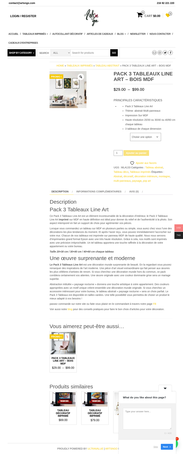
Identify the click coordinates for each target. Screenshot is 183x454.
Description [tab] (60, 191)
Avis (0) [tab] (134, 191)
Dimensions (121, 135)
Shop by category (20, 52)
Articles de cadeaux (100, 33)
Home (60, 65)
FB (154, 303)
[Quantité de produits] (118, 153)
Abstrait (118, 176)
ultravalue (95, 448)
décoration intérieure (146, 176)
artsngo (111, 448)
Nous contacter (160, 33)
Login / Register (23, 16)
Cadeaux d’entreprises (23, 42)
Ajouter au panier (136, 153)
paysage (137, 180)
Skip (156, 446)
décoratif (128, 176)
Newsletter (137, 33)
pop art (147, 180)
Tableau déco (121, 171)
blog (70, 309)
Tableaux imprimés (35, 33)
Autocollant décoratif (67, 33)
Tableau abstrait (107, 65)
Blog (121, 33)
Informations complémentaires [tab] (98, 191)
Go (114, 52)
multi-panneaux (122, 180)
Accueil (13, 33)
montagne (164, 176)
